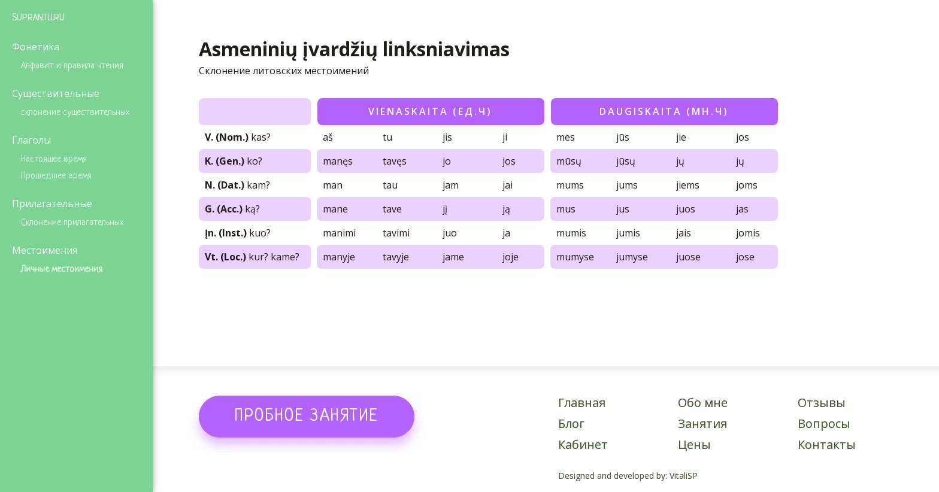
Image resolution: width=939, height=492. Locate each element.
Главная (581, 402)
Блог (571, 423)
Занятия (702, 423)
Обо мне (703, 402)
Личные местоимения (61, 270)
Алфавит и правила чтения (72, 66)
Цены (694, 444)
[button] (306, 416)
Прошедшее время (56, 176)
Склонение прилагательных (72, 223)
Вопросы (824, 423)
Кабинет (583, 444)
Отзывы (822, 402)
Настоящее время (54, 159)
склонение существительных (75, 113)
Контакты (827, 444)
